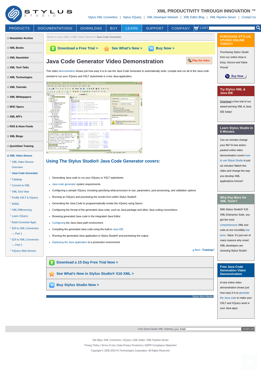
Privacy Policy (91, 345)
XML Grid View (20, 191)
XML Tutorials (18, 87)
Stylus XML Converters (102, 17)
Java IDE (118, 229)
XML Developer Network (162, 17)
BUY (114, 28)
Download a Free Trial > (78, 48)
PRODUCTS (19, 28)
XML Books (17, 47)
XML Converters (112, 340)
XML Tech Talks (19, 67)
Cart (201, 28)
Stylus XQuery (132, 17)
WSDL (15, 203)
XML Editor (139, 340)
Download (225, 101)
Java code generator (64, 184)
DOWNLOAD (91, 28)
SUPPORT (155, 28)
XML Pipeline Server (223, 17)
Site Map (97, 340)
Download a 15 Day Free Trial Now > (87, 262)
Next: (203, 249)
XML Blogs (16, 136)
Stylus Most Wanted (203, 296)
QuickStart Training (22, 146)
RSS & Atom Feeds (21, 126)
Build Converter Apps (24, 222)
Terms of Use (108, 345)
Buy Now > (165, 48)
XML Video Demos (21, 155)
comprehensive (228, 224)
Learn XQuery (20, 216)
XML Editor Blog (194, 17)
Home (50, 36)
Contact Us (249, 17)
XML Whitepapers (20, 96)
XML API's (16, 116)
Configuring (58, 222)
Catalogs (17, 179)
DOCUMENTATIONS (55, 28)
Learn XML (63, 36)
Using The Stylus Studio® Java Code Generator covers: (103, 161)
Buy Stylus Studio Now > (78, 285)
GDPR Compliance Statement (161, 345)
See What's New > (127, 48)
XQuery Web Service (24, 250)
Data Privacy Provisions (130, 345)
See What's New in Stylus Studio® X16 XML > (95, 273)
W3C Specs (17, 106)
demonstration (67, 71)
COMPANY (181, 28)
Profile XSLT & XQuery (25, 197)
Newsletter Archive (21, 38)
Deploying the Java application (69, 242)
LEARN (131, 28)
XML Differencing (22, 209)
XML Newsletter (19, 57)
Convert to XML (21, 185)
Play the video (200, 60)
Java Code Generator (25, 173)
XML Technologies (21, 77)
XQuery (127, 340)
